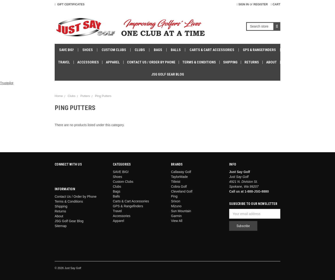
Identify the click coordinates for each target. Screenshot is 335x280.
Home (59, 96)
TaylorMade (179, 177)
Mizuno (176, 206)
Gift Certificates (69, 4)
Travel (64, 62)
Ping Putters (103, 96)
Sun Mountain (181, 211)
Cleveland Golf (181, 191)
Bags (158, 50)
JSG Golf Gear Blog (167, 74)
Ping (174, 196)
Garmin (176, 216)
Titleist (175, 181)
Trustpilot (6, 83)
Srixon (175, 201)
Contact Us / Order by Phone (151, 62)
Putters (85, 96)
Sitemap (61, 226)
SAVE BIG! (66, 50)
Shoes (87, 50)
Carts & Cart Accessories (212, 50)
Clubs (140, 50)
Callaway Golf (181, 172)
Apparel (113, 62)
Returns (252, 62)
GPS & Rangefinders (259, 50)
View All (176, 221)
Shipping (230, 62)
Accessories (88, 62)
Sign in (243, 4)
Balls (176, 50)
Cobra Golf (179, 186)
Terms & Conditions (199, 62)
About (271, 62)
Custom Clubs (114, 50)
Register (261, 4)
